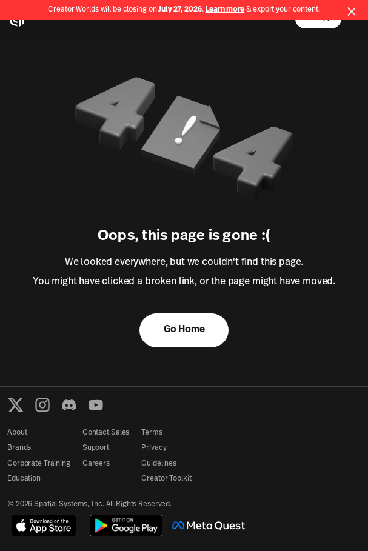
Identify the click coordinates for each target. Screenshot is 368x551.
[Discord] (69, 404)
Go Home (184, 330)
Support (95, 448)
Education (24, 479)
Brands (19, 448)
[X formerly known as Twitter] (15, 404)
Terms (151, 432)
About (17, 432)
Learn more (225, 9)
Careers (96, 463)
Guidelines (158, 463)
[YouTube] (95, 404)
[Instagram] (42, 404)
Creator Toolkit (166, 479)
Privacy (153, 448)
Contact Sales (105, 432)
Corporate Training (38, 463)
